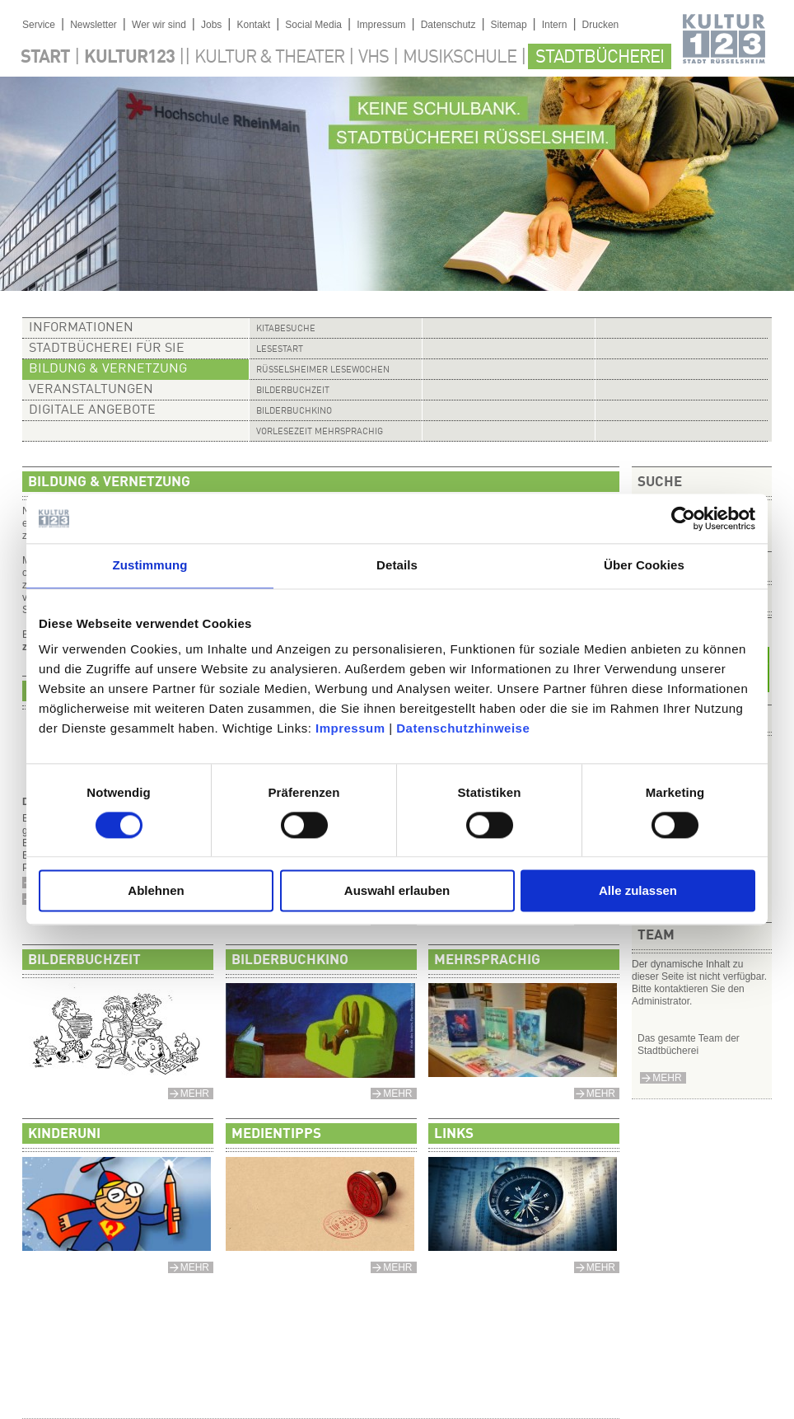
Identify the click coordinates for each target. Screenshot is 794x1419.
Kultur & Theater (269, 58)
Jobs (211, 24)
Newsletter (93, 24)
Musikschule (459, 58)
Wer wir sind (159, 24)
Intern (554, 24)
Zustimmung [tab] (150, 565)
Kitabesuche (285, 329)
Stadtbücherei (599, 58)
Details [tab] (397, 565)
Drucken (600, 24)
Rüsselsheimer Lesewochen (323, 370)
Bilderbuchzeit (292, 391)
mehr (666, 1078)
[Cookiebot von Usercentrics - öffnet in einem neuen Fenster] (683, 518)
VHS (373, 58)
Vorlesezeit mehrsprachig (319, 432)
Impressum (350, 728)
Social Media (313, 24)
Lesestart (279, 349)
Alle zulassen (638, 891)
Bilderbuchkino (294, 411)
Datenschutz (448, 24)
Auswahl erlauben (397, 891)
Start (45, 58)
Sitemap (509, 24)
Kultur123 (129, 58)
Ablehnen (156, 891)
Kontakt (253, 24)
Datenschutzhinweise (463, 728)
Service (38, 24)
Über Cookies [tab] (644, 565)
